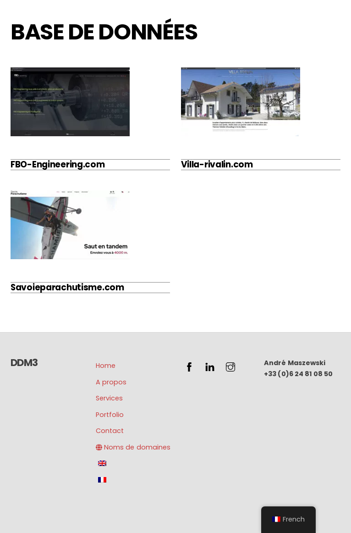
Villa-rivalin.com (217, 164)
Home (105, 365)
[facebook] (189, 366)
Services (109, 398)
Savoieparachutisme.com (67, 287)
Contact (110, 430)
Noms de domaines (133, 447)
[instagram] (230, 366)
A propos (111, 382)
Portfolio (110, 414)
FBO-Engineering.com (58, 164)
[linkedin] (210, 366)
